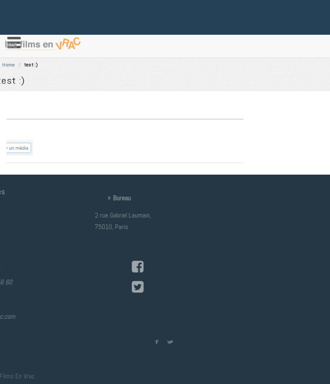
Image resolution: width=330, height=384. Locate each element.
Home (55, 62)
